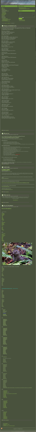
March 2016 (4, 334)
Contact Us (3, 15)
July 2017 (4, 321)
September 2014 (5, 348)
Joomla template (13, 431)
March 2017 (4, 324)
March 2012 (4, 370)
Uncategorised (7, 130)
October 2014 (5, 347)
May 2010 (4, 384)
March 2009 (4, 396)
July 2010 (4, 383)
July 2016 (4, 331)
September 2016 (5, 329)
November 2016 (5, 328)
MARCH (3, 219)
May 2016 (4, 332)
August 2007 (5, 416)
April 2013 (4, 360)
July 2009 (4, 393)
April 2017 (4, 323)
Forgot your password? (22, 20)
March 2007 (4, 412)
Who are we (3, 8)
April (2, 228)
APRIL (2, 218)
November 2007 (5, 418)
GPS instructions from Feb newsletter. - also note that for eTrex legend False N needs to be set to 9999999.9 (17, 387)
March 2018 (4, 314)
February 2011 (5, 378)
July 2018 (4, 312)
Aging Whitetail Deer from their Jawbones (24, 8)
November (3, 213)
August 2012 (4, 366)
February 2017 (5, 325)
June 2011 (4, 375)
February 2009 (5, 397)
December (3, 278)
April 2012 (4, 369)
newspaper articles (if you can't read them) (11, 393)
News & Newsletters (8, 205)
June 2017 (4, 322)
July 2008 (4, 403)
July (2, 216)
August (2, 215)
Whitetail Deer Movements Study (6, 19)
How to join (3, 16)
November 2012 (5, 364)
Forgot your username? (22, 19)
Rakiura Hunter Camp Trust (22, 7)
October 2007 (5, 417)
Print (13, 26)
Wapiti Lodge (4, 12)
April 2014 (4, 352)
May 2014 (4, 351)
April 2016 (4, 333)
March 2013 (4, 361)
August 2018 (4, 311)
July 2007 (4, 415)
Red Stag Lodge (4, 13)
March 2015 (4, 343)
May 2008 (4, 405)
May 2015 (4, 341)
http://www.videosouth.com (5, 178)
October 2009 (5, 391)
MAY (2, 217)
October (3, 234)
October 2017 (5, 319)
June (2, 237)
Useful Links (3, 14)
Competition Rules (17, 154)
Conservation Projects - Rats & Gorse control (9, 425)
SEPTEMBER (3, 235)
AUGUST (3, 224)
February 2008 (5, 407)
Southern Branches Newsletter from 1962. (7, 288)
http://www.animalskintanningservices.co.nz (7, 189)
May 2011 (4, 376)
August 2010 (4, 382)
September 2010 (5, 381)
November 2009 (5, 390)
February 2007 (5, 411)
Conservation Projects (5, 18)
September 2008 (5, 402)
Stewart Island (3, 17)
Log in (20, 18)
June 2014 (4, 350)
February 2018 (5, 315)
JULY (2, 225)
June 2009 (4, 394)
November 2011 (5, 373)
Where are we (3, 9)
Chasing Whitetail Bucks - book (6, 20)
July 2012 (4, 367)
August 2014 (4, 349)
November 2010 (5, 380)
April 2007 (4, 413)
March (2, 291)
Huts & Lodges (4, 11)
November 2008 (5, 400)
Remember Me (20, 17)
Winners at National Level (9, 25)
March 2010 (4, 386)
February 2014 (5, 353)
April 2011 (4, 377)
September (3, 214)
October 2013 (5, 356)
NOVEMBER (3, 222)
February (3, 275)
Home (2, 7)
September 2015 (5, 338)
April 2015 (4, 342)
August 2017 (4, 320)
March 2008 (4, 406)
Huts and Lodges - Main (6, 424)
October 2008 (5, 401)
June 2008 (4, 404)
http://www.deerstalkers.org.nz (5, 186)
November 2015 (5, 337)
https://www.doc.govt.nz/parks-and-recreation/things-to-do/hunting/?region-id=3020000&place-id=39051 (15, 182)
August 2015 (4, 339)
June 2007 (4, 414)
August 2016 (4, 330)
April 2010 (4, 385)
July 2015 (4, 340)
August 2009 (5, 392)
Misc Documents (5, 423)
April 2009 (4, 395)
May (2, 227)
